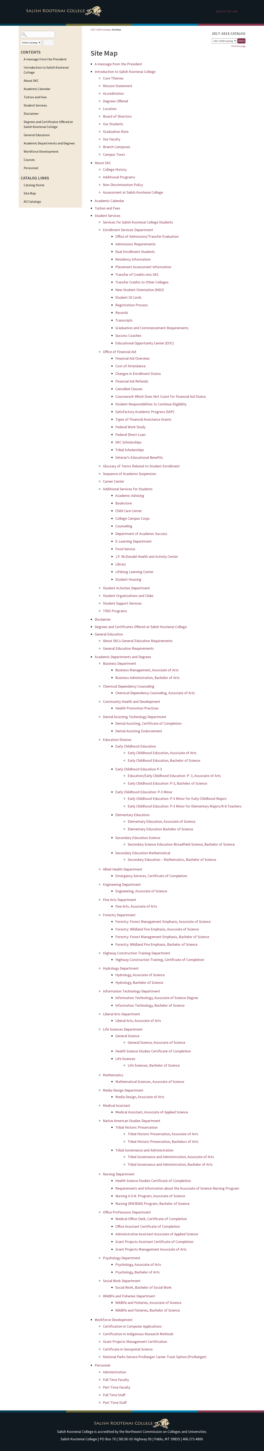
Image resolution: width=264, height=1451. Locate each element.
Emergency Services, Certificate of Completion (151, 875)
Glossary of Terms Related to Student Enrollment (141, 466)
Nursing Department (118, 1174)
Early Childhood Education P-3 (138, 769)
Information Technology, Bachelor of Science (150, 1005)
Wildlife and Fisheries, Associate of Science (148, 1302)
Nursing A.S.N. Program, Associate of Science (150, 1196)
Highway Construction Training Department (136, 953)
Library (120, 564)
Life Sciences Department (123, 1029)
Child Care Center (128, 510)
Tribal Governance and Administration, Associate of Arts (171, 1156)
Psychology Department (121, 1258)
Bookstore (123, 503)
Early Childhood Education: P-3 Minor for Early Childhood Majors (177, 798)
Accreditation (113, 93)
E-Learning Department (133, 541)
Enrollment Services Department (128, 229)
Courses (29, 160)
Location (110, 108)
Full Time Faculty (116, 1379)
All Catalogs (32, 201)
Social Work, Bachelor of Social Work (143, 1287)
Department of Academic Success (141, 533)
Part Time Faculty (116, 1387)
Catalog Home (34, 185)
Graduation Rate (115, 131)
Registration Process (131, 305)
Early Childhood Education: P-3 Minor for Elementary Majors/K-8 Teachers (185, 806)
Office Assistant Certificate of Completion (147, 1226)
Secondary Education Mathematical (142, 853)
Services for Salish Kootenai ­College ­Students (138, 222)
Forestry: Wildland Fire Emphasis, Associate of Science (157, 929)
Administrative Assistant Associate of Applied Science (156, 1234)
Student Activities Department (126, 588)
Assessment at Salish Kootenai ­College (133, 192)
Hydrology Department (121, 968)
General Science (127, 1035)
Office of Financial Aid (119, 351)
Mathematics (113, 1075)
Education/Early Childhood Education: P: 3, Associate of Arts (174, 775)
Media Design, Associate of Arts (139, 1096)
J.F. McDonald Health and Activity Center (146, 556)
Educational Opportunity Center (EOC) (144, 343)
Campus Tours (114, 154)
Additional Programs (119, 177)
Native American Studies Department (131, 1120)
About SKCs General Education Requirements (138, 640)
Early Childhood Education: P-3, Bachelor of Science (167, 783)
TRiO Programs (115, 610)
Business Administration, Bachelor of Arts (147, 677)
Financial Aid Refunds (131, 381)
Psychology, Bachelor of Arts (137, 1272)
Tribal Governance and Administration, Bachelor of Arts (170, 1164)
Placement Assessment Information (143, 266)
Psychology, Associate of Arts (138, 1264)
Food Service (125, 548)
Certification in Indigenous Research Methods (138, 1334)
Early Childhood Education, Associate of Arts (162, 752)
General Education (37, 135)
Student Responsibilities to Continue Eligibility (150, 404)
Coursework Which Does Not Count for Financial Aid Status (160, 396)
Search (48, 42)
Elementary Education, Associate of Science (161, 821)
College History (115, 169)
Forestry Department (119, 915)
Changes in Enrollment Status (138, 373)
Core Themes (113, 78)
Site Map (30, 193)
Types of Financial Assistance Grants (143, 419)
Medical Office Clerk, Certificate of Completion (151, 1218)
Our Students (113, 124)
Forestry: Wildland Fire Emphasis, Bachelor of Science (156, 944)
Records (121, 312)
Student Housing (128, 579)
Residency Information (133, 259)
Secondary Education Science (137, 837)
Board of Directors (117, 116)
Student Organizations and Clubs (128, 595)
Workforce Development (41, 151)
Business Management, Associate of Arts (147, 670)
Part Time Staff (114, 1402)
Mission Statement (117, 85)
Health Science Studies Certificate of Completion (153, 1051)
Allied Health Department (122, 869)
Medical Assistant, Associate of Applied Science (151, 1112)
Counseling (123, 526)
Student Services (35, 105)
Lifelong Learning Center (134, 571)
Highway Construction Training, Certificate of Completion (159, 959)
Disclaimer (31, 113)
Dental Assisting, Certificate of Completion (148, 723)
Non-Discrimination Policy (123, 184)
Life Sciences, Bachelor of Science (154, 1065)
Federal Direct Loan (130, 434)
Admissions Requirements (135, 244)
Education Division (117, 739)
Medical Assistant (116, 1105)
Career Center (113, 481)
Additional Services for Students (128, 489)
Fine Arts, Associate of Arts (136, 906)
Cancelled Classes (129, 388)
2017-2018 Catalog (100, 29)
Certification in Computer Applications (132, 1326)
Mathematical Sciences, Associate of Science (149, 1081)
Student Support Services (122, 603)
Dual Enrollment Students (135, 251)
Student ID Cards (128, 297)
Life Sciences (125, 1058)
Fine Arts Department (119, 899)
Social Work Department (121, 1280)
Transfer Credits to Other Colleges (142, 282)
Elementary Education (132, 814)
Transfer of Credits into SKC (137, 274)
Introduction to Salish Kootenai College (46, 69)
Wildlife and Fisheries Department (129, 1296)
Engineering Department (122, 884)
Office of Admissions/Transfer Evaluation (147, 236)
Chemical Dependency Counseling (128, 686)
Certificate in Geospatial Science (128, 1349)
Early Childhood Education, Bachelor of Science (164, 760)
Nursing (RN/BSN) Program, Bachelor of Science (152, 1203)
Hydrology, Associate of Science (140, 974)
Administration (114, 1372)
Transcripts (124, 320)
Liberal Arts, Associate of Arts (138, 1020)
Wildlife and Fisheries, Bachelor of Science (147, 1310)
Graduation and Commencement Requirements (152, 327)
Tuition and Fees (35, 97)
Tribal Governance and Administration (144, 1150)
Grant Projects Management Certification (135, 1341)
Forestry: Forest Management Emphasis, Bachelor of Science (162, 936)
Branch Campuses (116, 146)
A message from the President (45, 59)
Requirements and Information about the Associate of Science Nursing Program (177, 1188)
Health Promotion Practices (137, 708)
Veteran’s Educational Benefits (139, 457)
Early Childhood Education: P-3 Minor (143, 792)
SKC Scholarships (128, 442)
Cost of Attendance (130, 366)
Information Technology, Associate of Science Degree (156, 997)
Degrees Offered (115, 101)
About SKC (31, 80)
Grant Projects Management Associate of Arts (151, 1249)
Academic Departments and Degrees (49, 143)
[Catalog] (224, 40)
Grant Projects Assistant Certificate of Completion (154, 1241)
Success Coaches (128, 335)
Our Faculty (111, 139)
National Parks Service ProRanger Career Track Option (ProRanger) (154, 1356)
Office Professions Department (127, 1212)
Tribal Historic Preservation (136, 1127)
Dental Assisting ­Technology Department (134, 716)
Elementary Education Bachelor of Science (160, 829)
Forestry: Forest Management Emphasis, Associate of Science (163, 921)
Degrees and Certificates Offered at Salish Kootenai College (48, 124)
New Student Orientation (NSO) (139, 289)
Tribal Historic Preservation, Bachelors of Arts (163, 1141)
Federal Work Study (130, 427)
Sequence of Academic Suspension (129, 473)
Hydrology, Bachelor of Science (139, 982)
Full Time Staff (114, 1394)
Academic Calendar (37, 89)
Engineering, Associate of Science (141, 891)
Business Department (119, 663)
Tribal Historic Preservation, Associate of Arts (163, 1134)
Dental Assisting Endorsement (138, 731)
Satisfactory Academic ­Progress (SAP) (144, 411)
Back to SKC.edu (227, 11)
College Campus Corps (132, 518)
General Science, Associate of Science (156, 1042)
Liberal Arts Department (121, 1014)
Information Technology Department (131, 991)
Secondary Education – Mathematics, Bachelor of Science (172, 859)
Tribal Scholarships (129, 449)
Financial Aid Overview (132, 358)
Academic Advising (129, 495)
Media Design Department (123, 1090)
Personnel (31, 168)
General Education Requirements (128, 648)
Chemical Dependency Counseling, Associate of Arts (155, 692)
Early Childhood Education (135, 746)
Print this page (238, 46)
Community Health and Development (131, 701)
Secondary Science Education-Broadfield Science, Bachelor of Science (181, 844)
